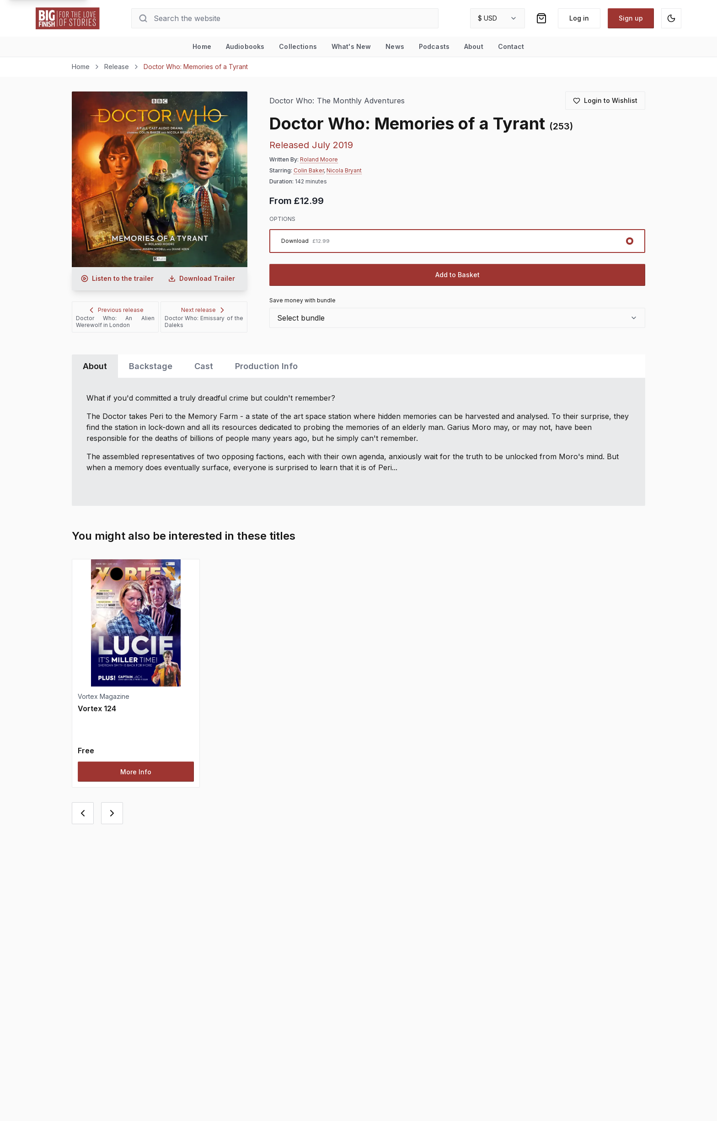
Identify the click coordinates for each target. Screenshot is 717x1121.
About (473, 46)
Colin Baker (309, 170)
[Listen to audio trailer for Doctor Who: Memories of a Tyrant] (117, 278)
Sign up (631, 18)
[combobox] (497, 18)
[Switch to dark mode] (671, 18)
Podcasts (434, 46)
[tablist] (358, 366)
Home (202, 46)
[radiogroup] (457, 241)
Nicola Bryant (344, 170)
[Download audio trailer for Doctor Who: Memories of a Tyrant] (201, 278)
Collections (298, 46)
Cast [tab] (203, 366)
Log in (579, 18)
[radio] (457, 241)
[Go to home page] (68, 18)
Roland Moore (319, 159)
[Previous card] (83, 813)
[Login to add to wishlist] (605, 100)
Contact (511, 46)
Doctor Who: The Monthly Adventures (337, 101)
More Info (135, 772)
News (394, 46)
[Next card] (112, 813)
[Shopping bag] (541, 18)
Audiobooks (245, 46)
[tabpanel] (358, 442)
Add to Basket (457, 275)
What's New (351, 46)
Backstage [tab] (150, 366)
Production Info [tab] (266, 366)
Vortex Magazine (103, 696)
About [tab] (95, 366)
